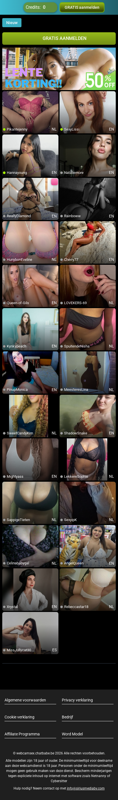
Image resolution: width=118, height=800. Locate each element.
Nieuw (12, 22)
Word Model (72, 734)
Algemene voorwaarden (25, 700)
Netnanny (99, 776)
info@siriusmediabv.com (86, 788)
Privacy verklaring (77, 700)
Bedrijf (67, 717)
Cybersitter (59, 781)
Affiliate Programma (22, 734)
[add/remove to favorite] (7, 96)
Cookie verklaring (19, 717)
